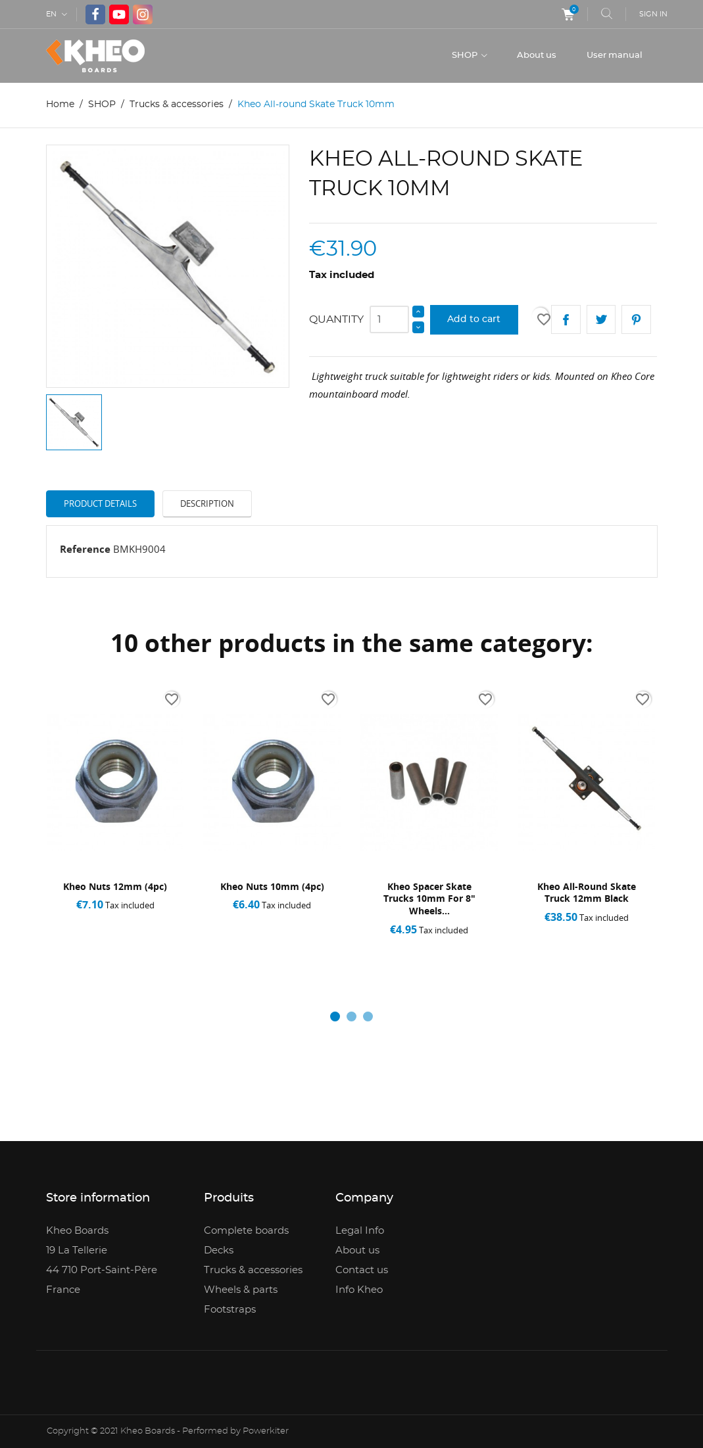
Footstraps (230, 1310)
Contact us (361, 1270)
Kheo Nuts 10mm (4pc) (272, 886)
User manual (614, 55)
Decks (218, 1250)
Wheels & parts (241, 1290)
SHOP (465, 55)
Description (207, 503)
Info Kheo (359, 1290)
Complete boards (246, 1231)
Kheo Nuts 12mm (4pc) (115, 886)
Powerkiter (266, 1431)
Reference (85, 548)
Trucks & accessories (253, 1270)
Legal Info (359, 1231)
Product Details (100, 503)
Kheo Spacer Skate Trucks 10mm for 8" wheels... (429, 899)
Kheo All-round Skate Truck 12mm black (586, 892)
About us (536, 55)
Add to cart (473, 319)
